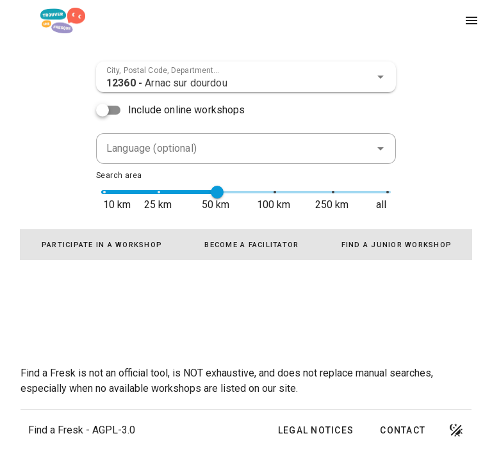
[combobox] (246, 76)
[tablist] (246, 244)
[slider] (217, 192)
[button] (380, 77)
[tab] (101, 244)
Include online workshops (186, 110)
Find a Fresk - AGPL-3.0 (81, 430)
